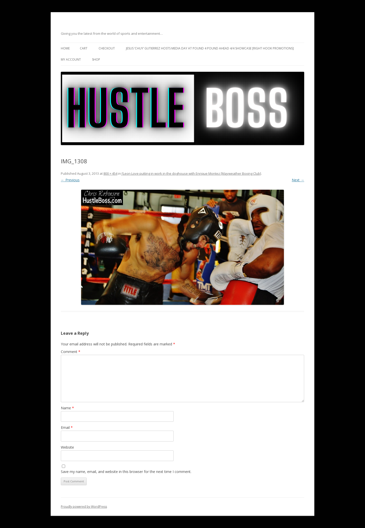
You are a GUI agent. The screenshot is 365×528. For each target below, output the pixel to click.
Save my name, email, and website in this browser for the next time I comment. (126, 471)
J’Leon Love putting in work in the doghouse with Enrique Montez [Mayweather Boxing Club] (191, 173)
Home (65, 48)
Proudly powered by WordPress (84, 506)
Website (67, 447)
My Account (71, 59)
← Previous (70, 180)
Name (67, 408)
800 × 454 (110, 173)
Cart (83, 48)
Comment (70, 351)
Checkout (107, 48)
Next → (298, 180)
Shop (96, 59)
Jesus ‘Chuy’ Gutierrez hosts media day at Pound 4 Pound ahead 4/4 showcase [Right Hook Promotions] (210, 48)
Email (67, 427)
